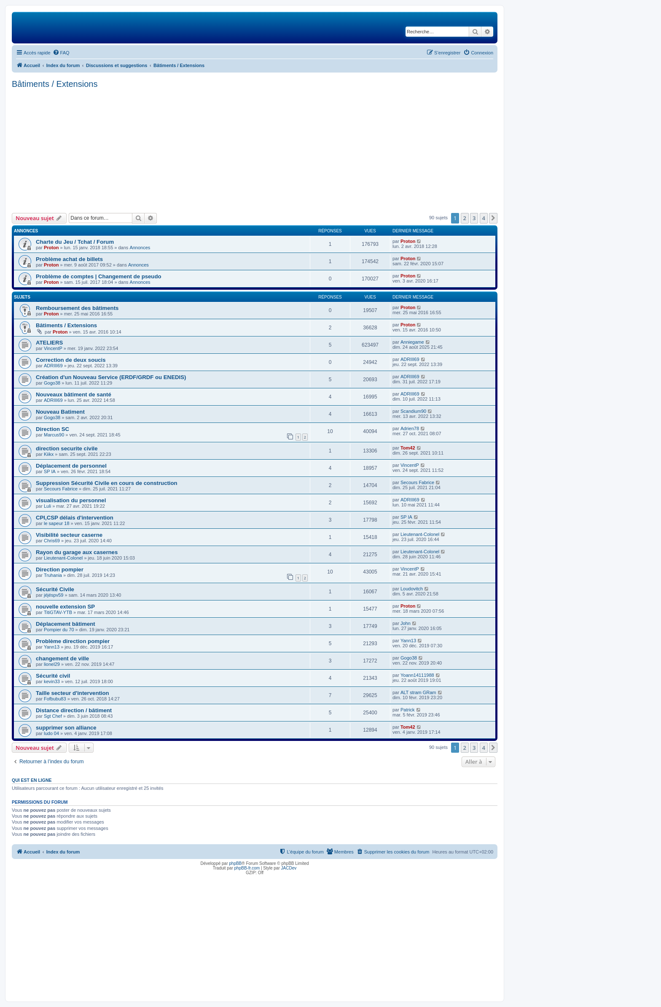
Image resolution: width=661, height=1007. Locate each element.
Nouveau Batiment (60, 412)
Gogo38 (52, 382)
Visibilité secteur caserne (69, 535)
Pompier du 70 (59, 629)
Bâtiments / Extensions (54, 84)
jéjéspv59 (53, 595)
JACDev (289, 868)
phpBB (235, 863)
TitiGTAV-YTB (58, 612)
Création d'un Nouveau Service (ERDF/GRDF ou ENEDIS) (111, 377)
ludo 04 (51, 733)
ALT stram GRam (418, 692)
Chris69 (52, 540)
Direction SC (52, 429)
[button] (493, 218)
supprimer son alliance (66, 727)
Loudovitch (411, 588)
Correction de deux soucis (71, 360)
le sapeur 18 (57, 523)
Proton (51, 247)
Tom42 (407, 447)
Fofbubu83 (55, 698)
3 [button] (474, 218)
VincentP (53, 348)
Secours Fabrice (61, 488)
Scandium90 (413, 411)
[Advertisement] (254, 150)
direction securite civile (67, 448)
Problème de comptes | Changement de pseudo (98, 276)
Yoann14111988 (417, 675)
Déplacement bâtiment (65, 624)
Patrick (407, 709)
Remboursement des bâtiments (77, 308)
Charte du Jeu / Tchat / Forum (75, 242)
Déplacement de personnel (71, 466)
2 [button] (464, 218)
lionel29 (52, 664)
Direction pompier (59, 569)
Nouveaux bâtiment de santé (73, 394)
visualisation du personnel (71, 500)
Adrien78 (409, 428)
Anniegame (412, 342)
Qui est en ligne (32, 780)
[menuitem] (61, 53)
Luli (47, 506)
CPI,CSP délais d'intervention (74, 517)
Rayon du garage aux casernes (77, 552)
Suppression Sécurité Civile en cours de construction (106, 483)
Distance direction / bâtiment (74, 710)
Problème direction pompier (73, 641)
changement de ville (62, 658)
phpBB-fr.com (247, 868)
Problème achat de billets (69, 259)
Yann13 (51, 646)
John (405, 623)
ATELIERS (49, 342)
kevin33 (52, 681)
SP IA (50, 471)
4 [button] (483, 218)
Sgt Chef (53, 716)
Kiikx (49, 454)
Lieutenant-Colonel (419, 534)
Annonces (139, 247)
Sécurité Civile (55, 589)
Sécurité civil (53, 676)
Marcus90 (54, 434)
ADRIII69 (53, 365)
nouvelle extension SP (65, 606)
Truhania (53, 575)
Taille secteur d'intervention (72, 693)
